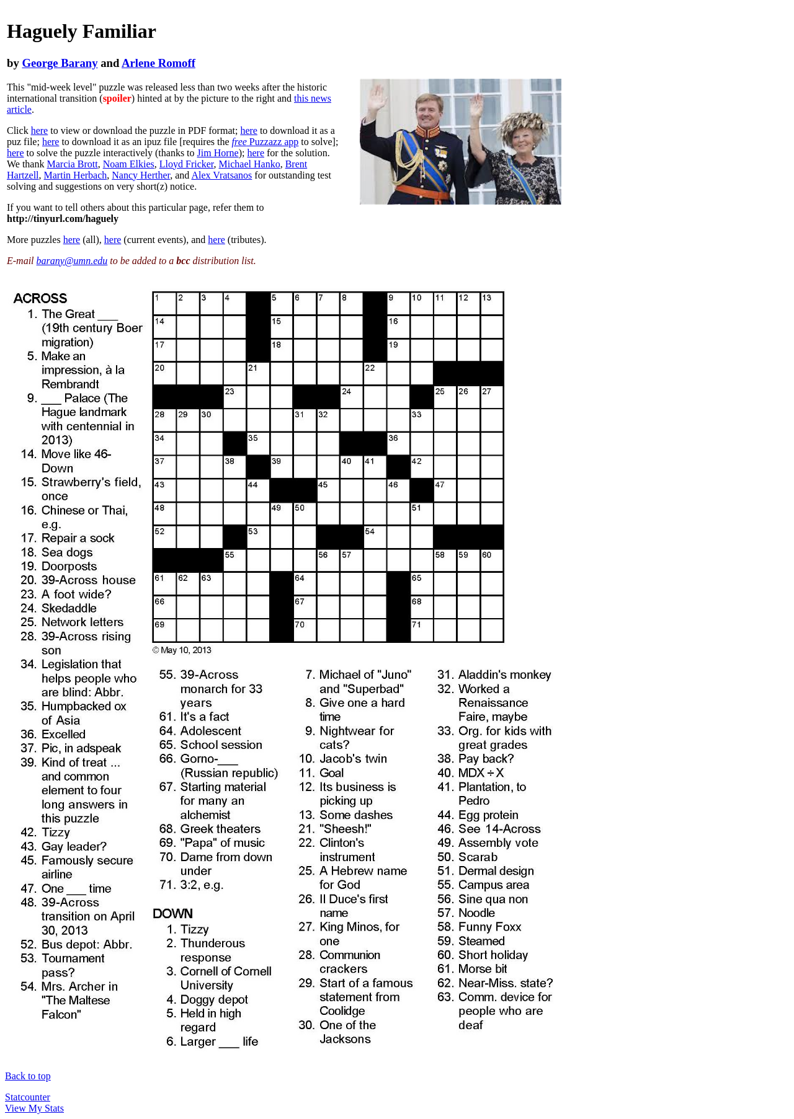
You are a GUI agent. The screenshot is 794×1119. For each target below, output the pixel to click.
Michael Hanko (249, 164)
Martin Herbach (75, 175)
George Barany (59, 62)
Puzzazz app (265, 141)
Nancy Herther (141, 175)
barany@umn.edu (72, 260)
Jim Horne (218, 153)
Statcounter (27, 1097)
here (39, 130)
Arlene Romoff (158, 62)
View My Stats (34, 1108)
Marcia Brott (72, 164)
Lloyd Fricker (186, 164)
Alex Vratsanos (221, 175)
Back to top (28, 1076)
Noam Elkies (128, 164)
